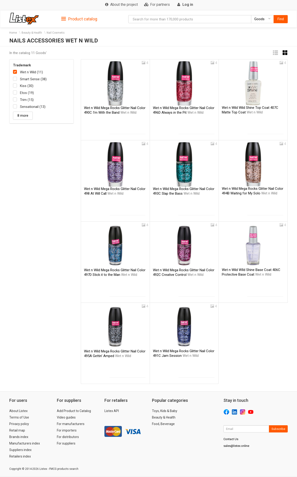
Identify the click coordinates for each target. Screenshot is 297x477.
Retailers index (20, 456)
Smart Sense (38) (33, 79)
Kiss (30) (26, 86)
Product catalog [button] (79, 19)
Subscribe (278, 429)
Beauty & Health (32, 32)
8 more (22, 115)
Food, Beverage (163, 424)
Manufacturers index (24, 443)
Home (13, 32)
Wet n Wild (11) (31, 72)
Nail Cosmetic (56, 32)
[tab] (79, 18)
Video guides (66, 417)
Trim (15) (27, 100)
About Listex (18, 411)
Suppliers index (20, 450)
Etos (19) (27, 93)
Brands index (18, 437)
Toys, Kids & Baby (164, 411)
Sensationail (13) (32, 107)
